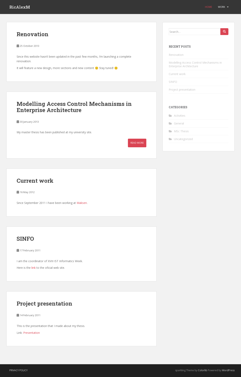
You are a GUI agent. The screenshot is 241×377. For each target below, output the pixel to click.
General (179, 123)
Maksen (82, 203)
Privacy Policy (18, 370)
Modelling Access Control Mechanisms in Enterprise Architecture (74, 107)
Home (208, 7)
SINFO (25, 238)
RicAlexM (19, 7)
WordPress (228, 370)
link (33, 268)
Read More (137, 142)
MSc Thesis (181, 131)
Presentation (31, 333)
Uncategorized (183, 139)
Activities (179, 115)
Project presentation (44, 303)
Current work (35, 180)
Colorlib (202, 370)
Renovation (32, 34)
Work (221, 7)
